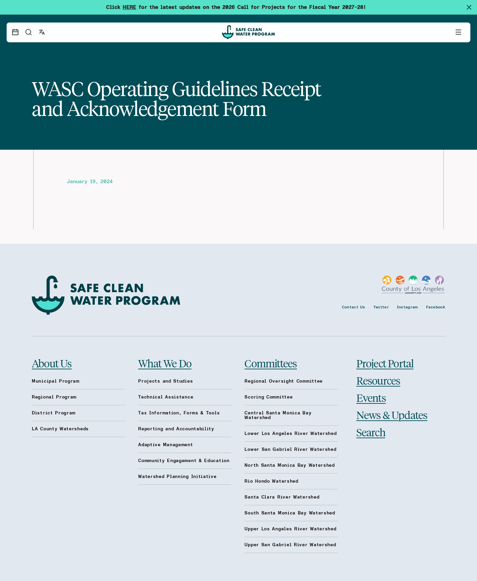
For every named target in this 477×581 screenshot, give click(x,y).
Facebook (435, 307)
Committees (270, 363)
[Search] (28, 32)
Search (370, 432)
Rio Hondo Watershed (271, 481)
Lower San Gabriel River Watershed (290, 449)
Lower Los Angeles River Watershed (290, 433)
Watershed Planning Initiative (177, 476)
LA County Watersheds (60, 429)
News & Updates (392, 415)
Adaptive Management (165, 445)
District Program (54, 413)
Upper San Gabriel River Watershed (290, 545)
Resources (378, 380)
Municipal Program (56, 381)
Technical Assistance (165, 397)
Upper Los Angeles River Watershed (290, 529)
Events (371, 397)
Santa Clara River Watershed (281, 497)
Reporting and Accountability (176, 429)
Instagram (407, 307)
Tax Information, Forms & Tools (179, 413)
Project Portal (385, 363)
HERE (129, 7)
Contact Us (353, 307)
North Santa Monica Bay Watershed (289, 465)
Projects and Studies (165, 381)
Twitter (381, 307)
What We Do (164, 363)
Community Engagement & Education (183, 460)
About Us (52, 363)
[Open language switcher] (41, 32)
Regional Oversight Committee (283, 381)
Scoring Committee (268, 397)
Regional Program (54, 397)
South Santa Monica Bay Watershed (289, 513)
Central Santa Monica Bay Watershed (277, 415)
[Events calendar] (15, 32)
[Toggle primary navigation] (458, 32)
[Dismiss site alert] (471, 7)
